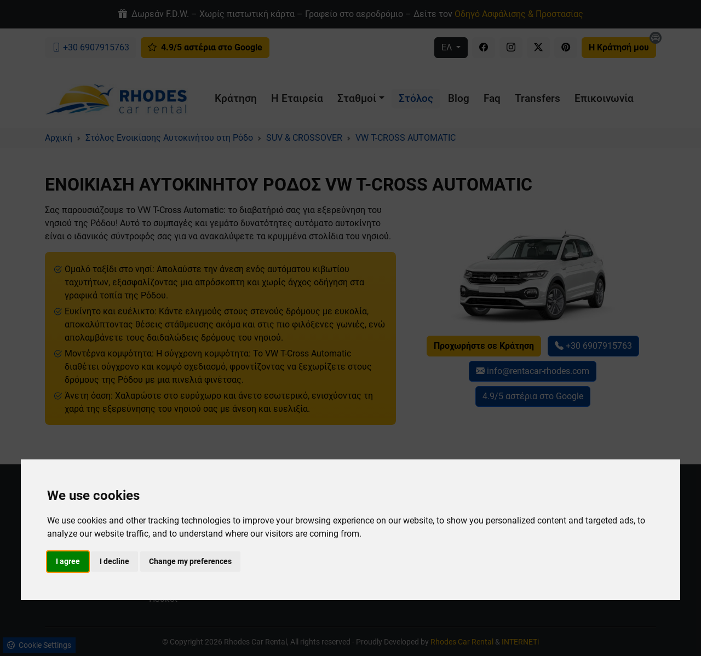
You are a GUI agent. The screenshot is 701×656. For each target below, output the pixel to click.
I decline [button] (114, 561)
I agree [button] (68, 561)
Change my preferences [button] (190, 561)
